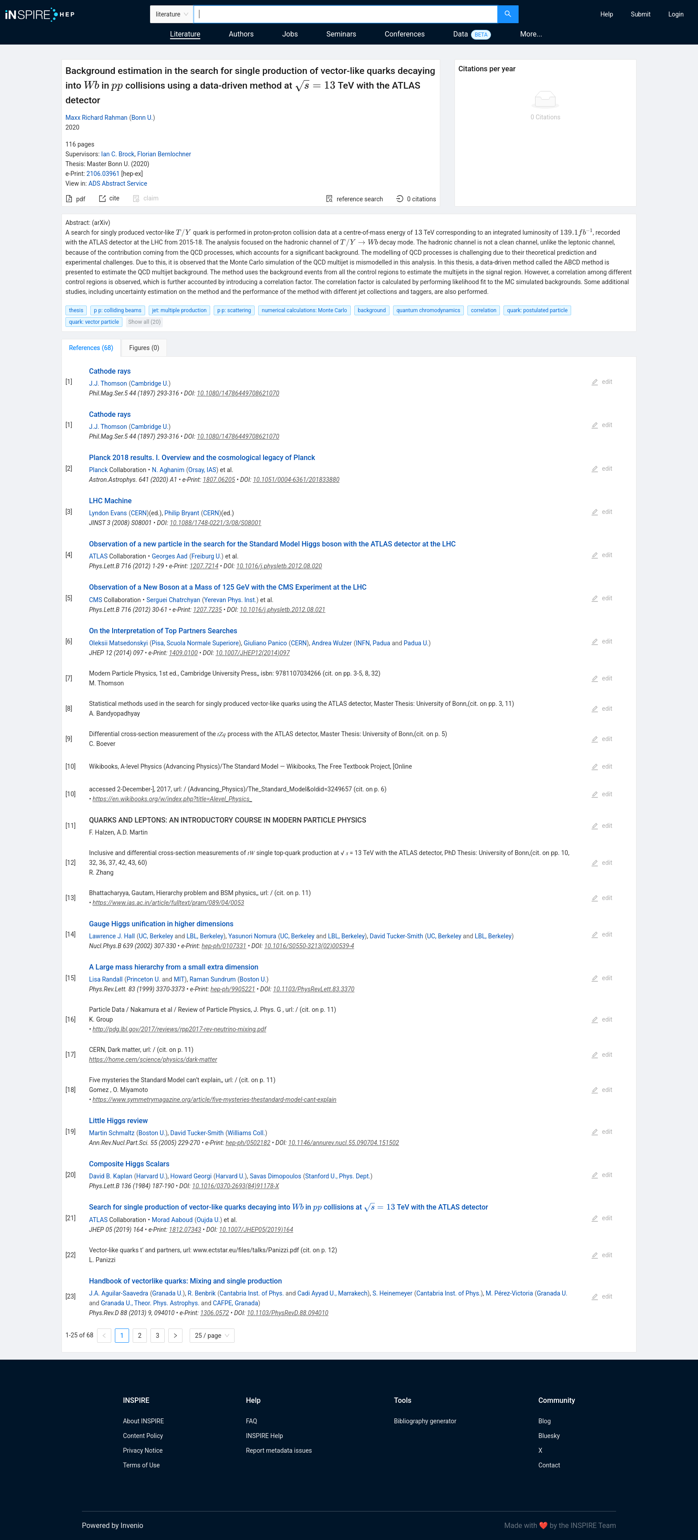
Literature (185, 34)
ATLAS (98, 556)
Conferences (405, 34)
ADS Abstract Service (118, 183)
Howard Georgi (191, 1176)
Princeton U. (143, 979)
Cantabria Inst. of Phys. (251, 1293)
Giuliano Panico (265, 643)
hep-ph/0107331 (224, 945)
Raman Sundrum (213, 979)
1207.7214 (204, 566)
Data (460, 34)
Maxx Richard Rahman (96, 117)
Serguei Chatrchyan (173, 599)
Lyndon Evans (108, 513)
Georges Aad (169, 556)
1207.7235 (207, 609)
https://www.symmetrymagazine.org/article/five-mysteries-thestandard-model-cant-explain (215, 1099)
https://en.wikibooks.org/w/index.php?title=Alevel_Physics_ (172, 799)
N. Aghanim (168, 469)
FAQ (251, 1421)
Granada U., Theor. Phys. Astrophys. (150, 1303)
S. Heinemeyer (393, 1293)
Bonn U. (142, 117)
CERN (139, 513)
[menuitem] (607, 14)
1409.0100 (183, 652)
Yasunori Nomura (252, 936)
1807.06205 (219, 479)
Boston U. (252, 979)
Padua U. (416, 643)
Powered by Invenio (112, 1525)
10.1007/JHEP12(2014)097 (252, 652)
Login (676, 14)
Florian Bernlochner (164, 154)
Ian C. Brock (117, 154)
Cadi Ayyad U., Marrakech (332, 1293)
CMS (95, 599)
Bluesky (549, 1435)
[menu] (609, 14)
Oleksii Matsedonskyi (118, 643)
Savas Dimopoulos (275, 1176)
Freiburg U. (206, 556)
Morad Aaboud (172, 1219)
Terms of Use (141, 1465)
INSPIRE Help (264, 1435)
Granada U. (167, 1293)
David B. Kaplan (110, 1176)
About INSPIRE (143, 1421)
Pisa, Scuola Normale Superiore (195, 643)
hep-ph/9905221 (233, 989)
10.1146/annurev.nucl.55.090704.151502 (343, 1142)
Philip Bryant (181, 513)
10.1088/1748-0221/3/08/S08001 (215, 522)
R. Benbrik (202, 1293)
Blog (544, 1421)
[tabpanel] (349, 855)
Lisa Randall (106, 979)
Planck (98, 469)
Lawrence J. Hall (112, 936)
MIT (179, 979)
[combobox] (346, 14)
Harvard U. (151, 1176)
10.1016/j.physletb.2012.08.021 (282, 609)
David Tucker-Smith (396, 936)
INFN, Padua (373, 643)
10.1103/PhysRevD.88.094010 (288, 1312)
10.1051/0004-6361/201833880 (296, 479)
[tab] (91, 348)
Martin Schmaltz (111, 1133)
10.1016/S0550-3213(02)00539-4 (309, 945)
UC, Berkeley (156, 936)
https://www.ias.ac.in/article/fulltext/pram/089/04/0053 (168, 902)
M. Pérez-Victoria (509, 1293)
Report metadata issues (279, 1450)
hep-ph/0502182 (248, 1142)
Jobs (290, 34)
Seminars (341, 34)
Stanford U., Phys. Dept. (337, 1176)
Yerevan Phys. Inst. (230, 599)
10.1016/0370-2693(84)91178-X (235, 1186)
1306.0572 (214, 1312)
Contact (549, 1465)
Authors (241, 34)
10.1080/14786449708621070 (238, 393)
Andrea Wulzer (332, 643)
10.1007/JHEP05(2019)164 (256, 1229)
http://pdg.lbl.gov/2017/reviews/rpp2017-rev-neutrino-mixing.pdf (179, 1029)
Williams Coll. (246, 1133)
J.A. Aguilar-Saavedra (118, 1293)
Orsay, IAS (202, 469)
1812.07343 (185, 1229)
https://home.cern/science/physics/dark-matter (153, 1059)
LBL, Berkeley (205, 936)
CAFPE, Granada (235, 1303)
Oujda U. (208, 1219)
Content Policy (143, 1435)
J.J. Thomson (108, 383)
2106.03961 (103, 173)
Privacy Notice (142, 1450)
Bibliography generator (425, 1421)
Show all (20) (144, 321)
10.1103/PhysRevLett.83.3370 (313, 989)
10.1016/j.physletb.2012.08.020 (279, 566)
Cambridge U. (149, 383)
